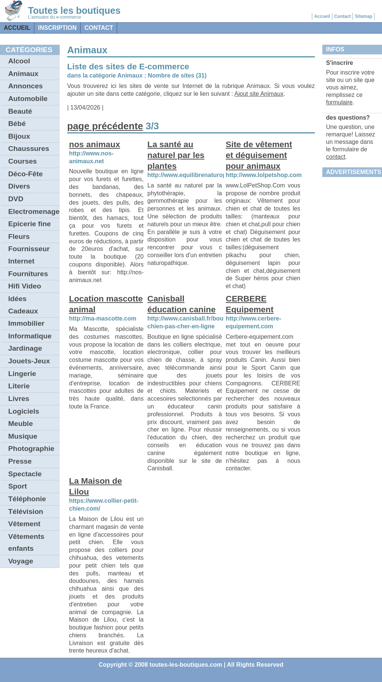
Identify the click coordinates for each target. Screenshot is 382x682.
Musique (22, 436)
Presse (20, 461)
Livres (18, 398)
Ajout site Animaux (259, 94)
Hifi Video (24, 286)
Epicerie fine (29, 224)
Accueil (322, 16)
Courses (22, 161)
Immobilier (26, 323)
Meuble (20, 423)
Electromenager (34, 211)
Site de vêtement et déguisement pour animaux (259, 155)
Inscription (57, 28)
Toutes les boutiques (74, 10)
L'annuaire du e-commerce (54, 17)
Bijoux (19, 136)
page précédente (105, 126)
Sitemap (363, 16)
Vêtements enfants (26, 543)
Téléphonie (27, 499)
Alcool (19, 61)
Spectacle (25, 474)
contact (98, 28)
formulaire (339, 102)
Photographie (31, 448)
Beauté (20, 111)
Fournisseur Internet (29, 255)
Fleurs (19, 236)
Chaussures (28, 148)
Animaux (23, 74)
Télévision (25, 511)
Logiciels (23, 411)
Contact (342, 16)
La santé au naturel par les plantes (175, 155)
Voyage (20, 561)
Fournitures (28, 274)
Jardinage (25, 348)
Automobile (28, 98)
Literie (19, 386)
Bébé (17, 123)
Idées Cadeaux (23, 305)
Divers (19, 186)
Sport (17, 486)
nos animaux (94, 144)
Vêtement (24, 524)
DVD (16, 199)
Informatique (29, 336)
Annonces (25, 86)
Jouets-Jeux (29, 361)
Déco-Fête (25, 174)
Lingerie (22, 374)
